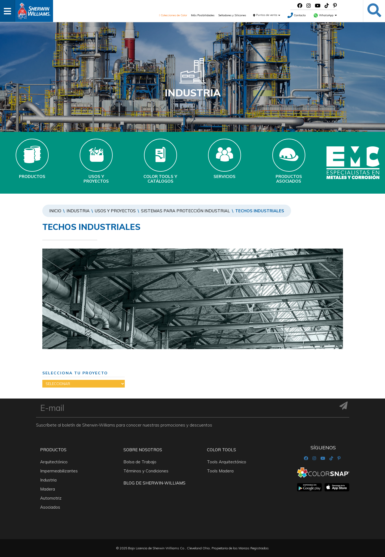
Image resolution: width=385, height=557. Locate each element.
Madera (47, 489)
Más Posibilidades (202, 15)
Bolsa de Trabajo (139, 461)
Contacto (296, 15)
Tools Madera (220, 471)
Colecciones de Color (173, 15)
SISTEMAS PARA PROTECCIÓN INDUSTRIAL (185, 210)
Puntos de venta (266, 15)
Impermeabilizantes (59, 471)
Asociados (50, 507)
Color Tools (221, 449)
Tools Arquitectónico (226, 461)
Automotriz (51, 498)
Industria (78, 210)
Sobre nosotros (142, 449)
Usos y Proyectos (115, 210)
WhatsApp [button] (325, 15)
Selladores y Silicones (232, 15)
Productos (53, 449)
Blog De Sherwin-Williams (154, 483)
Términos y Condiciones (145, 471)
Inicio (55, 210)
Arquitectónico (54, 461)
